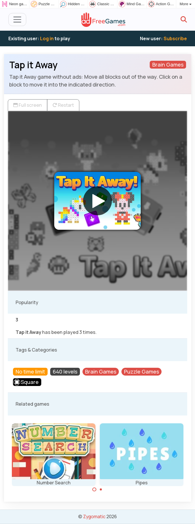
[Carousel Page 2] (101, 490)
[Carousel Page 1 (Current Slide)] (94, 490)
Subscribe (175, 38)
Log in (47, 38)
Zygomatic (94, 516)
